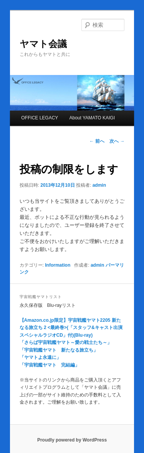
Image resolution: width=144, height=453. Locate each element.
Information (57, 265)
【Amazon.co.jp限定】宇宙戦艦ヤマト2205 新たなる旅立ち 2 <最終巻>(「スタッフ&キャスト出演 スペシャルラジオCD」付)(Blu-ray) (71, 328)
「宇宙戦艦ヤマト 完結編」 (49, 365)
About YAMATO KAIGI (92, 118)
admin (99, 185)
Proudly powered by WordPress (72, 440)
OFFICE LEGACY (39, 118)
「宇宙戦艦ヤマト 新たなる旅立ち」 (59, 350)
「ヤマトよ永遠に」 (40, 357)
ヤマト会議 (43, 44)
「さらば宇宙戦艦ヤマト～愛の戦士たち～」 (66, 342)
